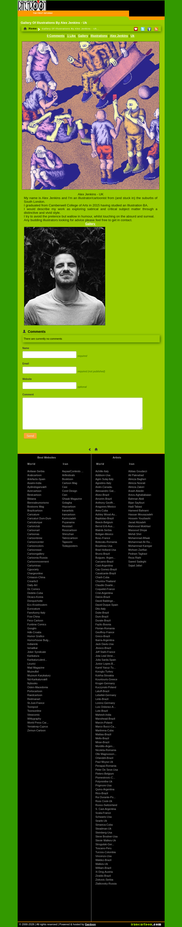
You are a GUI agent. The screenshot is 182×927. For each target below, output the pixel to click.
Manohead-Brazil (105, 718)
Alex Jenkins (119, 36)
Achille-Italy (102, 471)
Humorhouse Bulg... (38, 640)
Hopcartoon (68, 506)
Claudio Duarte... (105, 585)
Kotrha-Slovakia (104, 675)
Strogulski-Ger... (104, 844)
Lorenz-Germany (105, 702)
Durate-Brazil (102, 620)
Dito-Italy (100, 608)
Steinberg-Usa (103, 832)
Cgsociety (33, 569)
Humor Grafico (35, 636)
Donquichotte (35, 600)
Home (30, 28)
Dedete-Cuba (35, 592)
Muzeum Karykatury (39, 675)
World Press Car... (38, 722)
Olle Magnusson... (105, 753)
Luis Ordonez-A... (105, 706)
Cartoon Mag (69, 483)
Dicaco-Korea (35, 596)
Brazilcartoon (35, 510)
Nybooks (32, 683)
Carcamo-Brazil (104, 561)
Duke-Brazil (102, 612)
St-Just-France (36, 702)
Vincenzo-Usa (103, 856)
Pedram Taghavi (137, 553)
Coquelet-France (105, 589)
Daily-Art (32, 585)
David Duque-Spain (106, 604)
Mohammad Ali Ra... (140, 541)
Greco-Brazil (102, 636)
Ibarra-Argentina (104, 640)
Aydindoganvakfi (37, 486)
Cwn (64, 494)
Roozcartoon (69, 530)
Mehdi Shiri (134, 534)
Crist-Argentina (104, 592)
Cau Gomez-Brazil (106, 569)
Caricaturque (34, 522)
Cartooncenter (35, 541)
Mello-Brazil (102, 738)
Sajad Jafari (135, 565)
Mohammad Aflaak (139, 538)
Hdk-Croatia (34, 632)
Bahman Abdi (136, 498)
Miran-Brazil (102, 742)
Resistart (67, 526)
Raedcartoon (34, 695)
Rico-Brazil (101, 793)
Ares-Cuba (101, 510)
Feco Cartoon (35, 620)
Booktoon (67, 479)
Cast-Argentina (104, 565)
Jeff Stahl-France (105, 651)
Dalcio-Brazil (102, 596)
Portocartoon (34, 691)
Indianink (32, 644)
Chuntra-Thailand (105, 581)
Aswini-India (34, 483)
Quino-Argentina (104, 789)
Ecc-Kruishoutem (37, 604)
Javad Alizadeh (137, 522)
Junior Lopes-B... (105, 663)
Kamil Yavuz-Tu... (105, 667)
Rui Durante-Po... (105, 797)
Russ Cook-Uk (103, 801)
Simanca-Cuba (103, 824)
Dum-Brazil (101, 616)
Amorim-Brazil (103, 498)
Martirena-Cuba (104, 730)
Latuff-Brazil (102, 691)
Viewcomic (33, 714)
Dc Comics (33, 589)
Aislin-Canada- (103, 486)
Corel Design (69, 490)
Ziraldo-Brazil (103, 875)
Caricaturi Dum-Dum (39, 518)
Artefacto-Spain (36, 479)
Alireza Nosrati (136, 483)
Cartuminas (34, 565)
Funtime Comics (36, 624)
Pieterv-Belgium (104, 773)
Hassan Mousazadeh (140, 514)
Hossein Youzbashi (139, 518)
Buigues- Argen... (105, 557)
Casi (64, 486)
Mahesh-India (103, 714)
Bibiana (31, 498)
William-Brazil (103, 867)
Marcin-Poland (103, 722)
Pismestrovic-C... (105, 777)
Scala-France (103, 812)
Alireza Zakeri (136, 486)
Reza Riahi (134, 557)
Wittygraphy (34, 718)
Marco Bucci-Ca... (105, 726)
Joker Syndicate (36, 651)
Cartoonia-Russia (37, 557)
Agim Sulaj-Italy (104, 479)
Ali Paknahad (136, 475)
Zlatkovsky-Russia (105, 883)
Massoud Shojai (137, 530)
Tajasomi (67, 541)
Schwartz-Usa (103, 816)
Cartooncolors (35, 545)
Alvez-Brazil (102, 494)
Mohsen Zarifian (137, 549)
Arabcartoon (34, 475)
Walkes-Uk (101, 863)
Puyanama (68, 522)
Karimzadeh (69, 518)
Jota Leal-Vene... (105, 655)
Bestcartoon (34, 494)
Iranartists (67, 510)
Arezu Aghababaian (139, 494)
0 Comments (55, 36)
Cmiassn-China (36, 577)
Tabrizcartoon (70, 538)
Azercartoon (34, 490)
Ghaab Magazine (72, 498)
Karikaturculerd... (37, 659)
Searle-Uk (101, 820)
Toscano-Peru (103, 848)
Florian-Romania (105, 628)
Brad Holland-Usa (105, 549)
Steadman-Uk (103, 828)
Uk (132, 36)
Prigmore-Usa (103, 785)
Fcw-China (33, 616)
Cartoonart (33, 530)
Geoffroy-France (104, 632)
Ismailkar (32, 647)
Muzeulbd (33, 671)
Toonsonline (34, 710)
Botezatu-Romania (106, 541)
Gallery (83, 36)
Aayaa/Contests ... (72, 471)
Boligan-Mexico (104, 534)
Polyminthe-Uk (103, 781)
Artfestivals (68, 475)
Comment (28, 394)
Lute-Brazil (101, 710)
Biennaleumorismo (38, 502)
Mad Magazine (36, 667)
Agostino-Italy (103, 483)
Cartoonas (33, 534)
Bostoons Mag (35, 506)
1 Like (71, 36)
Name (26, 348)
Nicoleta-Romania (105, 750)
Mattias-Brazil (103, 734)
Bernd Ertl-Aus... (104, 526)
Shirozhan (68, 534)
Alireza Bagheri (137, 479)
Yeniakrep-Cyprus (37, 726)
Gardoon (90, 924)
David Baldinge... (105, 600)
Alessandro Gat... (105, 490)
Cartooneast (34, 549)
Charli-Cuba (102, 577)
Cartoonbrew (34, 538)
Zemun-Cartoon (36, 730)
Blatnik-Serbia (103, 530)
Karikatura (33, 655)
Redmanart (33, 699)
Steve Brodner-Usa (106, 836)
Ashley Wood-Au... (106, 514)
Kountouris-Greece (106, 679)
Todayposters (69, 545)
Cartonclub (33, 526)
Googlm (31, 628)
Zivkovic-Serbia (104, 879)
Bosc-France (102, 538)
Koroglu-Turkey (104, 671)
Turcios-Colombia (105, 852)
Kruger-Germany (105, 683)
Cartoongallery (35, 553)
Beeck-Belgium (104, 522)
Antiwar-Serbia (36, 471)
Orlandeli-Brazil (104, 757)
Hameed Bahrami (138, 510)
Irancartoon (68, 514)
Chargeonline (35, 573)
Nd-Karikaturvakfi (37, 679)
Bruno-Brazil (102, 553)
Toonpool (32, 706)
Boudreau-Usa (103, 545)
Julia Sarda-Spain (105, 659)
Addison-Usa (102, 475)
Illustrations (99, 36)
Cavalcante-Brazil (105, 573)
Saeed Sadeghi (137, 561)
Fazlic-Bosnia (103, 624)
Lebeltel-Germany (105, 695)
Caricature (33, 514)
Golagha (67, 502)
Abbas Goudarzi (137, 471)
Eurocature (33, 608)
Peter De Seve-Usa (106, 769)
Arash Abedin (136, 490)
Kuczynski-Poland (105, 687)
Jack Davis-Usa (104, 644)
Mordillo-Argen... (104, 746)
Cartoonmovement (38, 561)
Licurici (31, 663)
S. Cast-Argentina (105, 808)
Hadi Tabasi (135, 506)
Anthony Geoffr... (105, 502)
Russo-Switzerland (106, 805)
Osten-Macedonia (37, 687)
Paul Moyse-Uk (104, 761)
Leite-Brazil (101, 699)
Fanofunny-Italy (36, 612)
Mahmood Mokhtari (139, 526)
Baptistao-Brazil (104, 518)
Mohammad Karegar (140, 545)
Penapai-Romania (105, 765)
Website (27, 379)
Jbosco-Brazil (103, 647)
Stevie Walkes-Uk (105, 840)
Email (26, 363)
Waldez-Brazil (103, 860)
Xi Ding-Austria (104, 871)
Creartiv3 (32, 581)
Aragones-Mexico (105, 506)
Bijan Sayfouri (136, 502)
